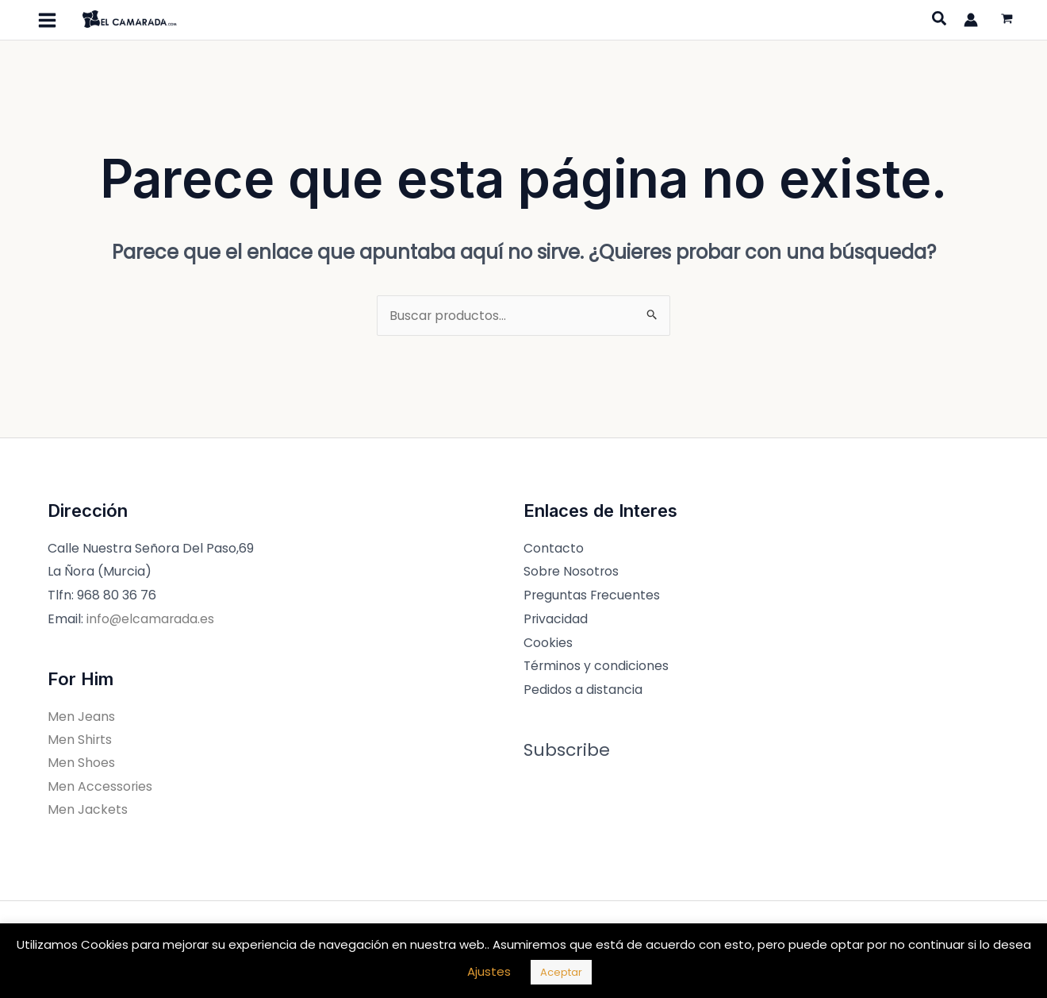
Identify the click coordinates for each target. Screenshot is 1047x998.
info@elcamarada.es (151, 619)
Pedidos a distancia (583, 689)
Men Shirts (80, 739)
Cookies (548, 643)
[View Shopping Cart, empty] (1006, 20)
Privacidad (556, 619)
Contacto (554, 548)
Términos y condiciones (597, 666)
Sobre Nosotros (572, 571)
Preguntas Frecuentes (593, 595)
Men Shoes (81, 763)
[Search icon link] (940, 21)
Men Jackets (88, 811)
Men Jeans (81, 716)
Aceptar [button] (561, 972)
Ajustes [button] (489, 971)
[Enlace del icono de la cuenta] (971, 20)
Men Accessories (100, 787)
